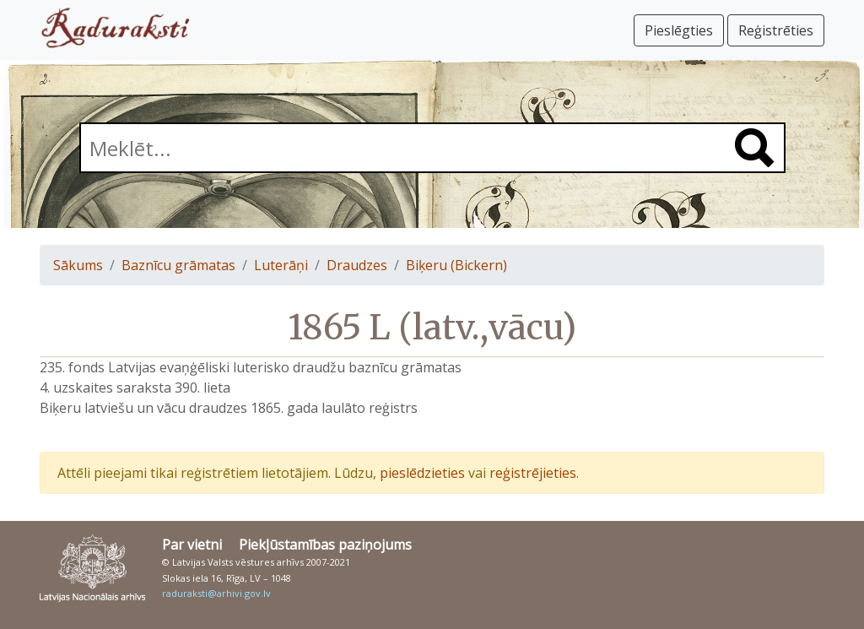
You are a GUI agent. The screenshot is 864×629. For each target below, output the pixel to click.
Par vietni (192, 544)
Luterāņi (281, 265)
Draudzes (357, 265)
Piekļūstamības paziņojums (325, 544)
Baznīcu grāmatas (178, 265)
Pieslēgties (679, 30)
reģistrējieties (532, 473)
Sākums (78, 265)
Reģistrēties (775, 30)
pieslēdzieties (422, 473)
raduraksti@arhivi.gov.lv (216, 593)
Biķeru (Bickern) (456, 265)
